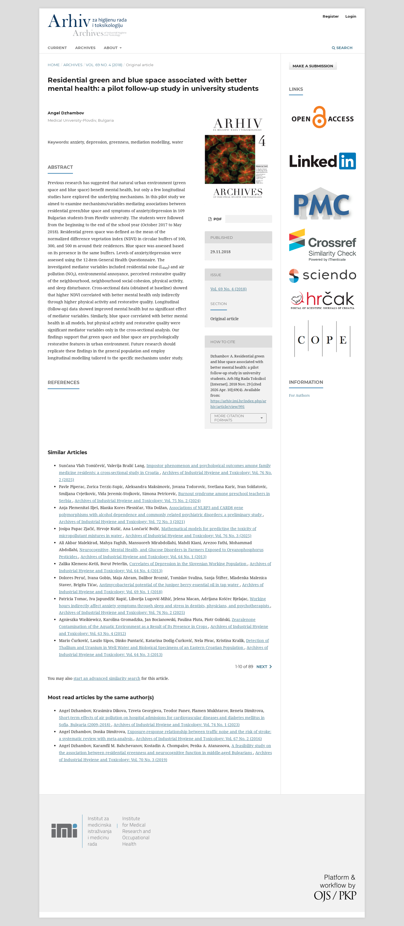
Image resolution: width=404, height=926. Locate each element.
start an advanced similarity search (107, 678)
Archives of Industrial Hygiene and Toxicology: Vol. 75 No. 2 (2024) (138, 500)
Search (342, 47)
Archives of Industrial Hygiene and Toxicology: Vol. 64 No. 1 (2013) (143, 556)
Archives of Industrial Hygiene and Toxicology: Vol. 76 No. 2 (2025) (122, 612)
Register (331, 16)
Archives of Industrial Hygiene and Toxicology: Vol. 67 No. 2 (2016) (199, 738)
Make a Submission (313, 66)
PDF (217, 219)
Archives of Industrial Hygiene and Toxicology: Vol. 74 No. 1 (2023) (177, 724)
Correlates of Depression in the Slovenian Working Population (188, 563)
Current (57, 47)
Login (350, 16)
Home (54, 65)
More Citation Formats (229, 418)
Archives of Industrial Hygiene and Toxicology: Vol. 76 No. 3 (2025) (188, 535)
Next (261, 666)
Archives (85, 47)
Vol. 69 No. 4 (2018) (104, 65)
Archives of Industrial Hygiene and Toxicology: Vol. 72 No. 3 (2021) (122, 521)
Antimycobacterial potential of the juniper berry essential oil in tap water (169, 584)
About (111, 47)
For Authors (299, 395)
